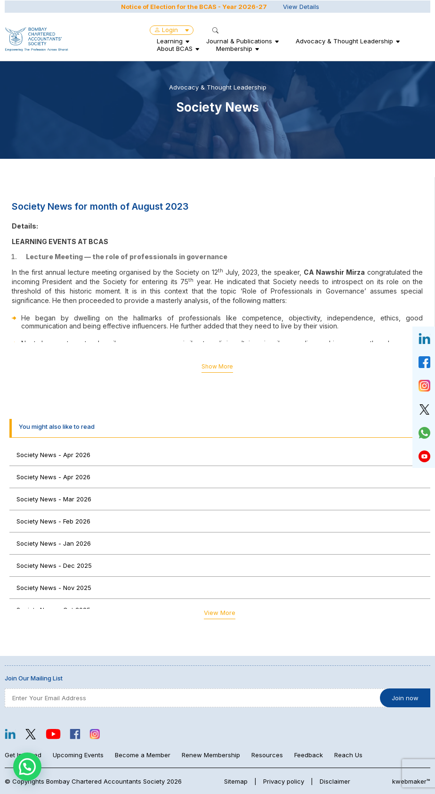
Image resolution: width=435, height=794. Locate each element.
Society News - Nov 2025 (53, 587)
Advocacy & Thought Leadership (344, 40)
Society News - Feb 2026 (53, 521)
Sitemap (236, 781)
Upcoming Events (78, 755)
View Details (301, 6)
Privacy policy (283, 781)
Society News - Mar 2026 (53, 499)
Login (171, 29)
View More (219, 612)
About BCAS (175, 48)
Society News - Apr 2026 (53, 454)
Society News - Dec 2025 (54, 565)
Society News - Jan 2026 (53, 543)
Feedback (308, 755)
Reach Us (348, 755)
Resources (267, 755)
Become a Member (142, 755)
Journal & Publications (239, 40)
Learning (170, 40)
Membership (234, 48)
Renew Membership (211, 755)
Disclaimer (335, 781)
